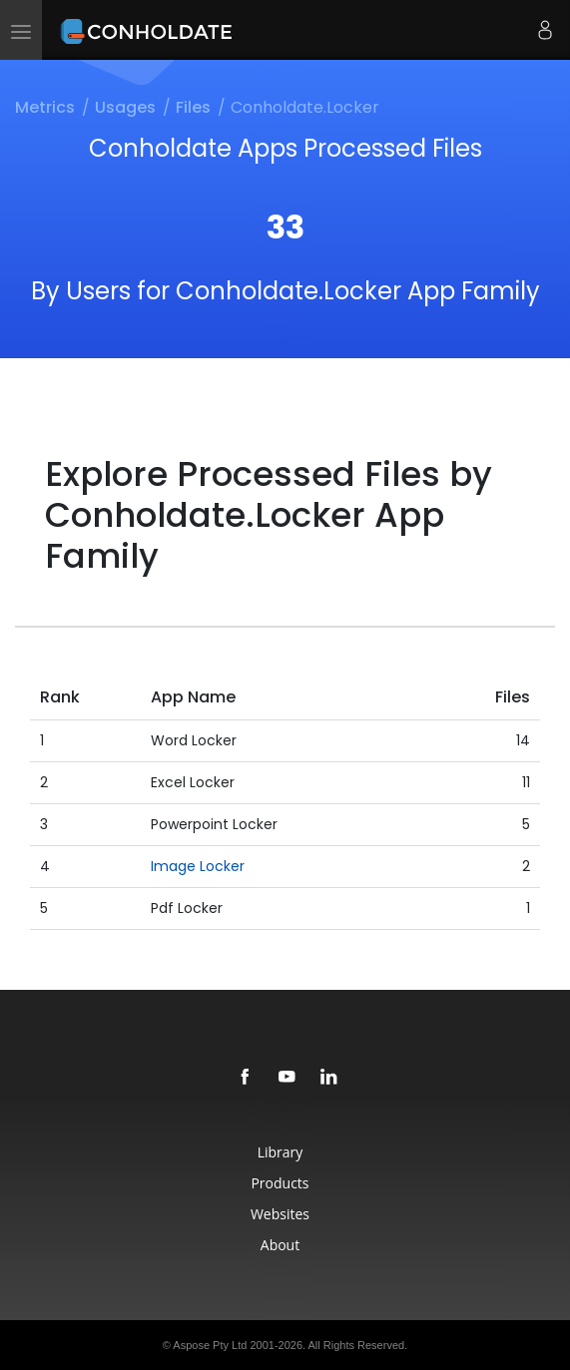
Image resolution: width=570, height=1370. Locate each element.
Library (280, 1151)
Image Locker (198, 866)
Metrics (45, 107)
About (280, 1244)
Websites (280, 1213)
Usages (125, 107)
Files (193, 107)
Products (279, 1182)
